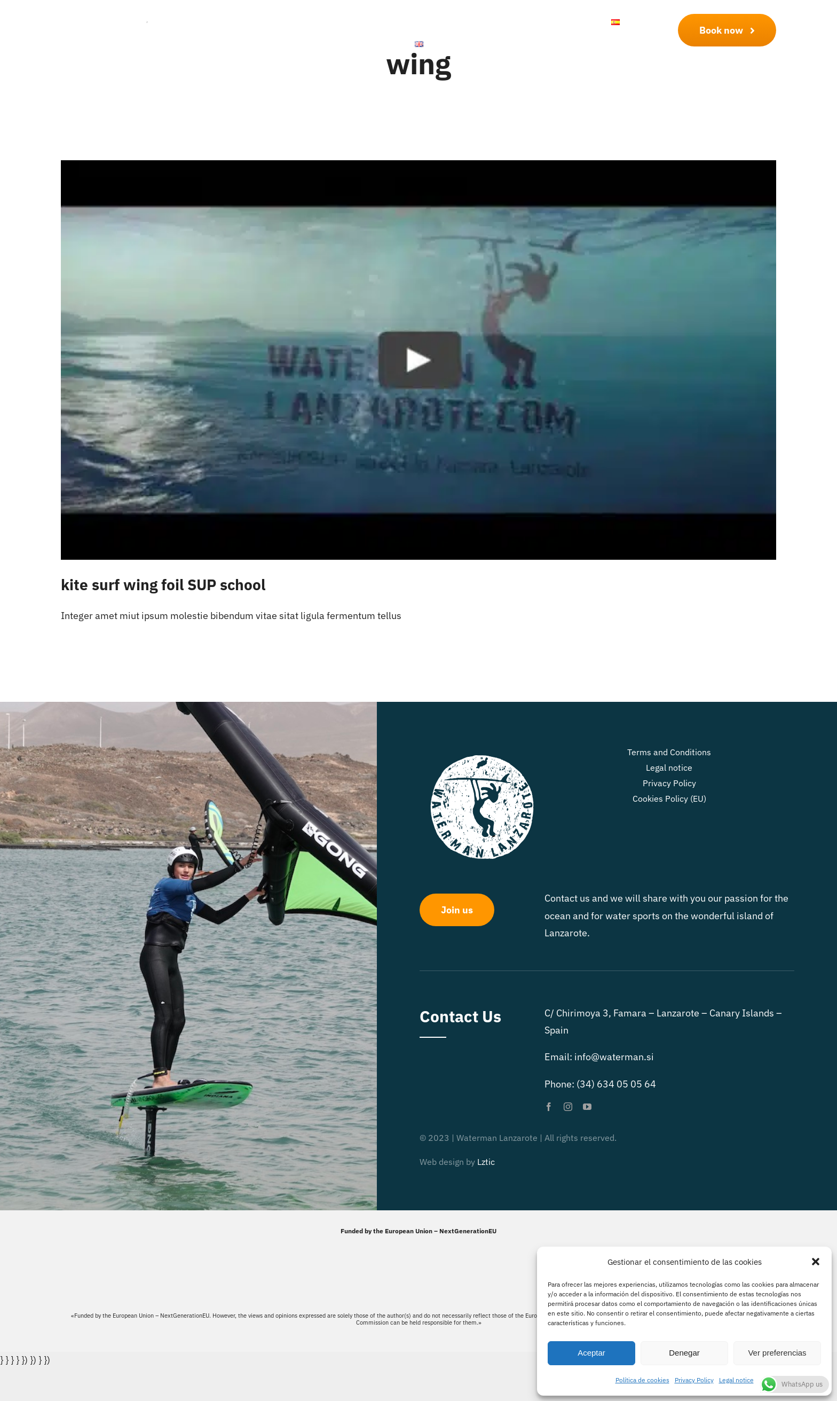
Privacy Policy (694, 1380)
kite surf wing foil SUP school (163, 584)
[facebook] (548, 1106)
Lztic (486, 1161)
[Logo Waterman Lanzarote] (121, 17)
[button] (815, 1261)
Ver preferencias (777, 1352)
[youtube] (587, 1106)
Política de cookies (642, 1380)
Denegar (684, 1352)
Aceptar (591, 1352)
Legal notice (736, 1380)
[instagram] (568, 1106)
